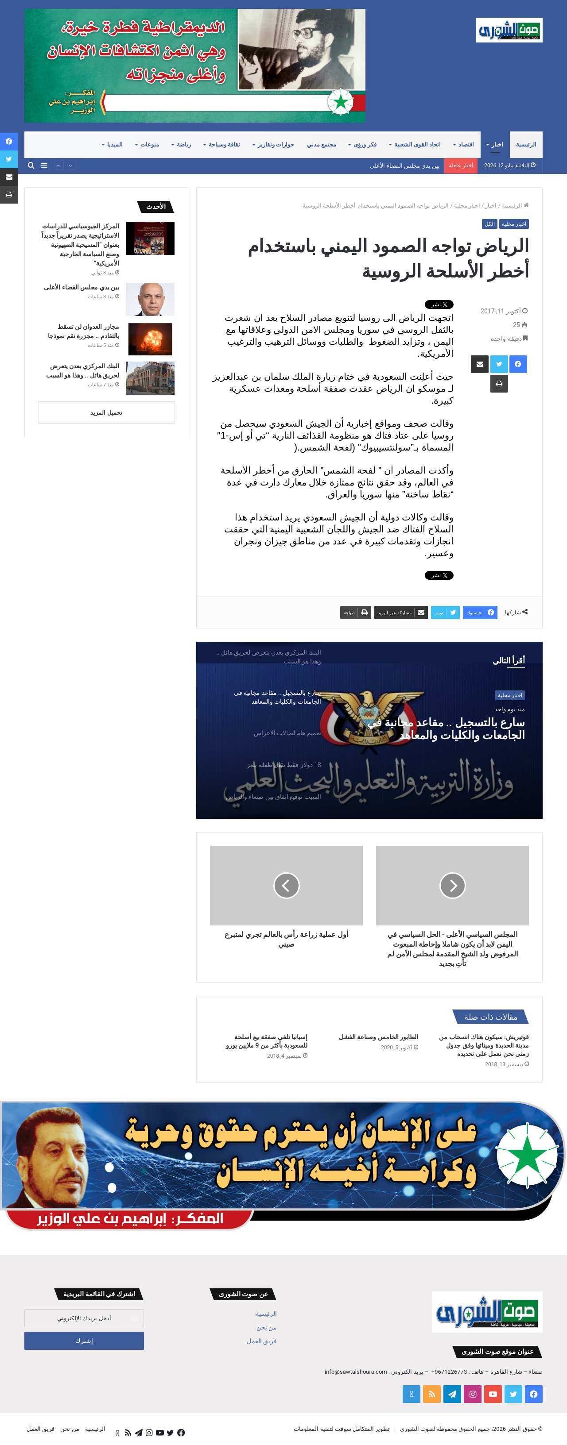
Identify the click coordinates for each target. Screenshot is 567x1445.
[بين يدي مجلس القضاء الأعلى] (150, 299)
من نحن (266, 1327)
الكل (490, 224)
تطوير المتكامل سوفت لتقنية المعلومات (342, 1429)
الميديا (115, 144)
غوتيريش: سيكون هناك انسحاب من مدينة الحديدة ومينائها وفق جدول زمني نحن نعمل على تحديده (484, 1045)
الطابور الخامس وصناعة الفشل (378, 1036)
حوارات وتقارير (276, 144)
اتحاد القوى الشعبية (417, 144)
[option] (266, 697)
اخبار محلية (467, 205)
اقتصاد (466, 144)
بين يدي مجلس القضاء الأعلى (81, 287)
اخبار (497, 144)
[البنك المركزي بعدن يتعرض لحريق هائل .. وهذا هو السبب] (150, 378)
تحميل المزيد (106, 412)
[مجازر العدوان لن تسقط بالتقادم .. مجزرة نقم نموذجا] (150, 338)
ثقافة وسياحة (224, 144)
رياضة (184, 144)
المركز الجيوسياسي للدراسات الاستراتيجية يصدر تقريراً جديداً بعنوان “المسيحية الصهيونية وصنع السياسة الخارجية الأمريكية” (292, 165)
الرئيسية (526, 144)
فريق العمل (262, 1341)
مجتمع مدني (321, 144)
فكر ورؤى (364, 144)
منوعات (149, 144)
